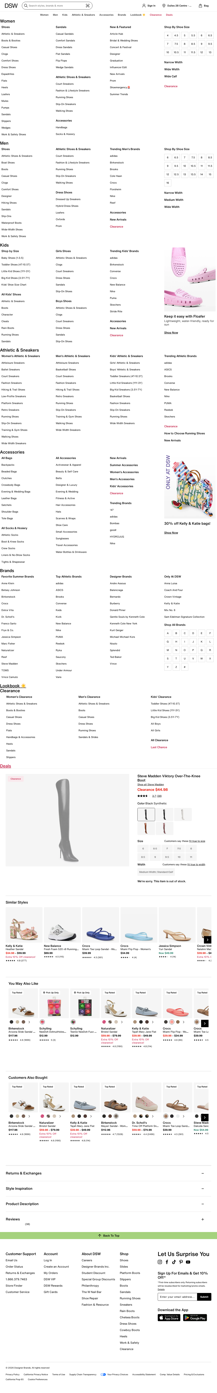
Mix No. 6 (169, 610)
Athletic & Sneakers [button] (83, 15)
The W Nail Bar (91, 1292)
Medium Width (173, 200)
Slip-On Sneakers (66, 104)
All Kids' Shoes (11, 294)
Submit (204, 1297)
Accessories (118, 212)
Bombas (114, 523)
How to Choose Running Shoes (184, 433)
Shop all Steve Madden (150, 784)
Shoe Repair (90, 1298)
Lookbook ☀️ (137, 15)
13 (210, 52)
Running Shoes (64, 97)
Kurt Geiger (116, 630)
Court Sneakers (65, 84)
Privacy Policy (12, 1374)
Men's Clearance (89, 697)
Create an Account (56, 1266)
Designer (115, 54)
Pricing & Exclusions (194, 1374)
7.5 (176, 44)
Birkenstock (117, 162)
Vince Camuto (9, 677)
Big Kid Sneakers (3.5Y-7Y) (126, 389)
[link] (23, 951)
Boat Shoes (8, 162)
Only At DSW (172, 576)
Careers (87, 1260)
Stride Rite (116, 311)
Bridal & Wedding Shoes (124, 40)
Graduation (116, 60)
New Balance (117, 284)
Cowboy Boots (130, 1330)
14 (201, 174)
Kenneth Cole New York (123, 623)
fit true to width (196, 864)
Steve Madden (9, 663)
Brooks (114, 169)
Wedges (5, 127)
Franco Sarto (8, 623)
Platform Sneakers (12, 403)
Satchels (6, 505)
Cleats (5, 321)
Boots (4, 169)
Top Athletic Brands (69, 576)
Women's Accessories (124, 472)
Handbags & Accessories (20, 737)
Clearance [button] (156, 15)
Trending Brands (120, 503)
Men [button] (55, 15)
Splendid (115, 650)
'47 (112, 510)
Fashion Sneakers (11, 383)
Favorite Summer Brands (17, 576)
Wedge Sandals (64, 67)
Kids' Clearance (161, 697)
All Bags (6, 458)
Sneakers (126, 1304)
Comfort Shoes (10, 60)
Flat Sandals (63, 54)
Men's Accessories (122, 479)
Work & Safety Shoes (13, 134)
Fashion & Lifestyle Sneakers (72, 90)
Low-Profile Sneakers (13, 396)
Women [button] (44, 15)
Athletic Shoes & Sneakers (73, 77)
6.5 (210, 35)
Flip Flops (61, 60)
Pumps (5, 107)
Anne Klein (7, 583)
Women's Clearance (19, 697)
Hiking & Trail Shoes (13, 389)
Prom (113, 80)
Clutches (6, 478)
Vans (58, 677)
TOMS (5, 670)
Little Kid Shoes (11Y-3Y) (15, 271)
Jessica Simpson (11, 637)
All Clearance (159, 740)
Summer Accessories (124, 465)
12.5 (176, 174)
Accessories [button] (106, 15)
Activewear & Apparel (68, 465)
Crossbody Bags (10, 485)
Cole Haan (116, 176)
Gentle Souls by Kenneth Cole (127, 617)
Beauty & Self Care (67, 471)
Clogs (4, 54)
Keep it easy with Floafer (184, 316)
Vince (113, 663)
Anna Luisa (170, 583)
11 (185, 52)
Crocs (113, 182)
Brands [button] (122, 15)
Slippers (6, 121)
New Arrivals (117, 74)
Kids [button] (64, 15)
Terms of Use (58, 1374)
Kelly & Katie (172, 603)
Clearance (170, 86)
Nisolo (113, 643)
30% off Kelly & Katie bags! (187, 523)
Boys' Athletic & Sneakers (125, 369)
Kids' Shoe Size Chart (13, 284)
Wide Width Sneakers (13, 443)
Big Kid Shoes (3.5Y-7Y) (15, 278)
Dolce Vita (7, 610)
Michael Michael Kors (122, 637)
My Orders (51, 1273)
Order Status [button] (14, 1266)
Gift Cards (51, 1292)
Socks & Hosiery (65, 134)
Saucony (61, 657)
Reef (112, 202)
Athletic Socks (9, 535)
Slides (124, 1266)
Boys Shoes (63, 301)
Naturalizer (7, 650)
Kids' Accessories (121, 486)
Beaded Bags (9, 471)
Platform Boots (130, 1273)
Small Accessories (66, 531)
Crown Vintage (172, 596)
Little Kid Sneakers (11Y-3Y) (126, 383)
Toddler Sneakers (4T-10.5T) (126, 376)
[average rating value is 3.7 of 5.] (147, 796)
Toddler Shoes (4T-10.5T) (15, 264)
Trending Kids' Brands (124, 251)
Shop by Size (10, 251)
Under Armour (64, 670)
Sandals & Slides (88, 737)
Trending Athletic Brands (180, 356)
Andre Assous (118, 583)
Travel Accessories (67, 545)
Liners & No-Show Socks (15, 555)
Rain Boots (7, 328)
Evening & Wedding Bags (15, 491)
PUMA (167, 403)
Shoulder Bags (9, 511)
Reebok (168, 410)
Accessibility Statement (144, 1374)
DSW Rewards (53, 1285)
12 (201, 52)
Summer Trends (119, 94)
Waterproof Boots (11, 223)
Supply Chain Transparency (82, 1374)
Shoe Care (62, 525)
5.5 (193, 35)
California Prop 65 (15, 1379)
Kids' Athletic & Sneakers (126, 356)
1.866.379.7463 (16, 1279)
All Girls (155, 730)
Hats (58, 511)
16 (167, 183)
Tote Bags (7, 518)
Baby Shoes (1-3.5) (12, 258)
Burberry (115, 603)
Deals (169, 15)
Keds (59, 610)
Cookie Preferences (37, 1379)
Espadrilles (7, 74)
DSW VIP (49, 1279)
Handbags (61, 127)
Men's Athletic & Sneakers (73, 356)
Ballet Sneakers (10, 369)
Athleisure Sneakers (13, 363)
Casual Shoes (9, 47)
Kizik (59, 617)
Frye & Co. (7, 630)
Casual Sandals (65, 34)
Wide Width (171, 69)
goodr (113, 530)
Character (7, 314)
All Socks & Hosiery (14, 528)
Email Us (11, 1260)
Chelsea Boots (129, 1317)
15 (210, 174)
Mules (4, 101)
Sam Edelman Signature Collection (184, 617)
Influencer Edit (118, 67)
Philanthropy (90, 1285)
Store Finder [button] (14, 1285)
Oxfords (60, 219)
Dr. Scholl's (7, 617)
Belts (59, 478)
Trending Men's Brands (125, 149)
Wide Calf (170, 76)
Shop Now (171, 332)
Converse (115, 271)
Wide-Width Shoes (12, 229)
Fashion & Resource (95, 1304)
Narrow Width (173, 62)
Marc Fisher (8, 643)
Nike (112, 196)
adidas (113, 156)
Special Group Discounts (98, 1279)
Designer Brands (121, 576)
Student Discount (93, 1273)
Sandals (6, 114)
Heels (4, 87)
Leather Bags (9, 498)
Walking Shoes (64, 111)
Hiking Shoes (9, 202)
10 (167, 52)
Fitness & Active (65, 498)
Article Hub (116, 34)
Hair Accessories (65, 505)
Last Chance (159, 747)
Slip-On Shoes (64, 291)
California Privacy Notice (36, 1374)
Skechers (115, 304)
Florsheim (115, 189)
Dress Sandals (64, 47)
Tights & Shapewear (13, 562)
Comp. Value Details (170, 1374)
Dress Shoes (8, 67)
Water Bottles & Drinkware (71, 552)
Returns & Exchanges (20, 1273)
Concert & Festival (120, 47)
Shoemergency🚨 (120, 87)
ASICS (168, 369)
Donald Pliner (117, 610)
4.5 (176, 35)
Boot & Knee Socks (12, 541)
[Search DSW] (57, 6)
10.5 (176, 52)
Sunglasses (62, 538)
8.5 (193, 44)
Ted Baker (116, 657)
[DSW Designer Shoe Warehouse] (11, 5)
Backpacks (7, 465)
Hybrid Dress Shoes (67, 206)
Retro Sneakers (10, 410)
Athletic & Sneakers (13, 34)
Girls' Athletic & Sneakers (125, 363)
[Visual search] (88, 5)
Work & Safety (129, 1343)
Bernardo (115, 596)
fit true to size (197, 841)
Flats (4, 80)
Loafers (5, 94)
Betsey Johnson (10, 590)
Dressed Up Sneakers (68, 199)
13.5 (193, 174)
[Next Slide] (207, 940)
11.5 (193, 52)
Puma (113, 298)
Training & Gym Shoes (14, 430)
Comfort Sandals (65, 40)
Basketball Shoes (66, 369)
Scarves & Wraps (66, 518)
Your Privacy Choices (114, 1374)
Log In (48, 1260)
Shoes (5, 27)
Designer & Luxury (66, 485)
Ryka (59, 650)
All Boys (156, 723)
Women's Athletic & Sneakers (20, 356)
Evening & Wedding (67, 491)
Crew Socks (8, 548)
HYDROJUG (117, 536)
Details (161, 1289)
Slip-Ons (6, 216)
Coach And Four (173, 590)
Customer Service (17, 1292)
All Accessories (66, 458)
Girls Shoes (63, 251)
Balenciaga (116, 590)
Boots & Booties (10, 40)
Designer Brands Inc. (96, 1266)
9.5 (210, 44)
